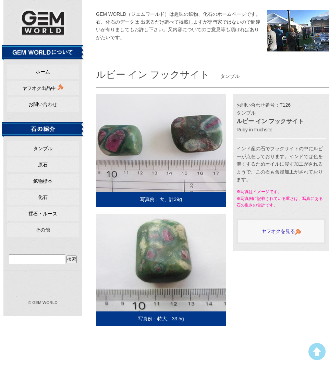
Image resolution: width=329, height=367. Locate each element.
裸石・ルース (42, 213)
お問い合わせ (42, 104)
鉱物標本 (42, 181)
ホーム (43, 71)
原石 (43, 164)
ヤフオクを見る (281, 231)
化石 (43, 197)
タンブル (42, 148)
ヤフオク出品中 (42, 87)
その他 (43, 230)
